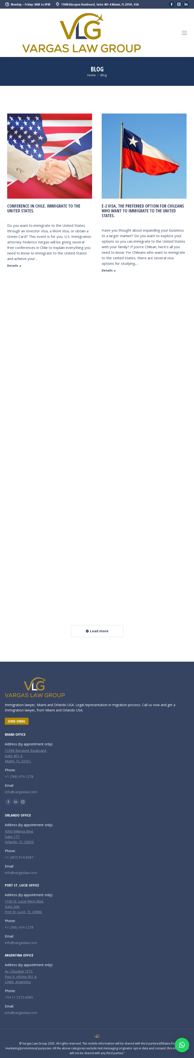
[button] (182, 1045)
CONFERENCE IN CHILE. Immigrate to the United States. (43, 208)
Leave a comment (30, 218)
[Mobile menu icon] (184, 33)
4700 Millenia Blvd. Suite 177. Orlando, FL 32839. (19, 836)
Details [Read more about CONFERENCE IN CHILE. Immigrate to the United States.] (12, 266)
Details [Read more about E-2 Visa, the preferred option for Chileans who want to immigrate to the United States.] (107, 270)
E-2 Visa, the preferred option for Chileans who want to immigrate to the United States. (143, 210)
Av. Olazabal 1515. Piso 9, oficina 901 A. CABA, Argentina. (21, 976)
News (11, 218)
